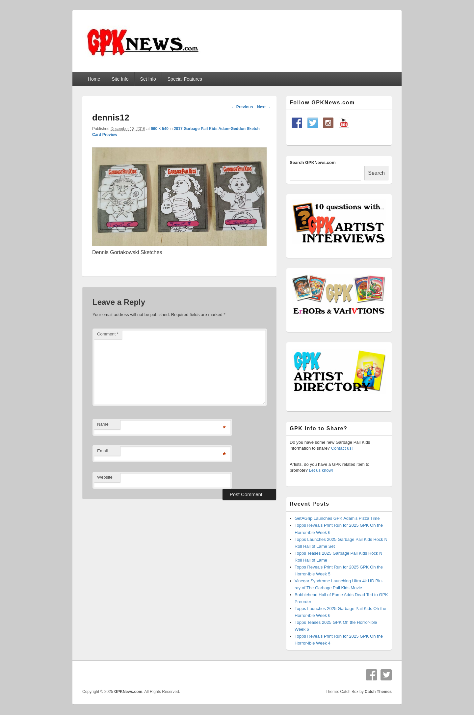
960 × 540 (160, 128)
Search (376, 173)
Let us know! (321, 470)
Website (105, 477)
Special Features (185, 79)
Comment (107, 333)
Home (94, 79)
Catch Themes (378, 691)
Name (103, 424)
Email (102, 450)
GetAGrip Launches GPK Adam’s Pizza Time (337, 518)
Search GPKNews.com (312, 162)
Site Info (120, 79)
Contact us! (342, 448)
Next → (264, 107)
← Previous (242, 107)
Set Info (148, 79)
